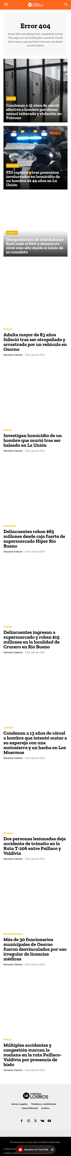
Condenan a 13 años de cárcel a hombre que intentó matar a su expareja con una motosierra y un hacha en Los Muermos (35, 742)
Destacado (12, 165)
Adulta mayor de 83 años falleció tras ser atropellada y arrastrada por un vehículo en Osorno (35, 342)
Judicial (11, 98)
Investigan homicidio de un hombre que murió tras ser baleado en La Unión (32, 440)
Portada (8, 833)
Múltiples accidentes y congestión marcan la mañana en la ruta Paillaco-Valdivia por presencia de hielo (32, 1054)
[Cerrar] (52, 1149)
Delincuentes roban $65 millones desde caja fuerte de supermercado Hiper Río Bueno (34, 539)
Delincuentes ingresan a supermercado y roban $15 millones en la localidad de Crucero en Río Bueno (31, 639)
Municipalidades (13, 934)
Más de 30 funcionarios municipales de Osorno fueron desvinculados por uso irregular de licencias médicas (34, 949)
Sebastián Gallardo (12, 354)
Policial (7, 329)
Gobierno (12, 232)
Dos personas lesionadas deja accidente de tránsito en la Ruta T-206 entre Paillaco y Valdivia (34, 846)
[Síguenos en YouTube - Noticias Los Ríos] (33, 1150)
